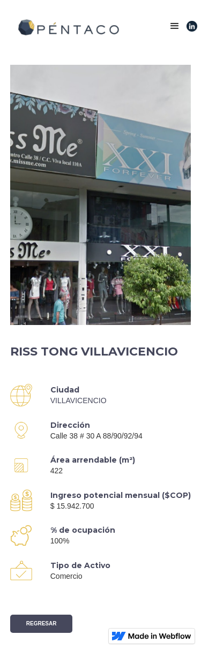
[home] (65, 28)
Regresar (41, 623)
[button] (175, 26)
